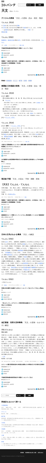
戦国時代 (3, 40)
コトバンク (8, 4)
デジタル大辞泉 (7, 18)
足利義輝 (7, 252)
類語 (3, 32)
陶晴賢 (34, 267)
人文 (4, 356)
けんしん (15, 80)
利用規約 (22, 452)
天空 (4, 27)
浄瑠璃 (30, 80)
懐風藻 (31, 113)
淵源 (6, 29)
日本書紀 (38, 102)
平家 (29, 29)
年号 (19, 40)
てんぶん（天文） (10, 117)
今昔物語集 (9, 80)
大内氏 (25, 80)
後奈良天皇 (11, 40)
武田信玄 (9, 254)
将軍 (5, 136)
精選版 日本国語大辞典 (10, 86)
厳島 (29, 267)
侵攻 (25, 257)
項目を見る (12, 194)
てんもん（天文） (16, 126)
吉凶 (24, 27)
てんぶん (7, 100)
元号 (6, 242)
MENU (2, 1)
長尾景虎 (25, 263)
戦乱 (5, 134)
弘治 (37, 134)
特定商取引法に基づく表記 (30, 452)
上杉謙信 (40, 263)
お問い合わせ (40, 452)
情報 (20, 45)
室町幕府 (20, 250)
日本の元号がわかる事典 (11, 234)
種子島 (20, 80)
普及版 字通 (6, 179)
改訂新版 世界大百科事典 (11, 322)
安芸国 (25, 267)
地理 (8, 138)
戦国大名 (26, 269)
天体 (4, 25)
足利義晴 (10, 136)
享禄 (23, 244)
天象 (6, 32)
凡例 (23, 45)
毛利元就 (13, 267)
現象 (18, 25)
